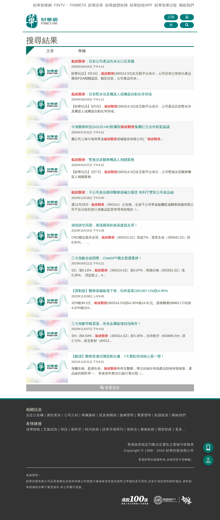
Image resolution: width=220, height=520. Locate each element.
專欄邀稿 (89, 415)
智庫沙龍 (166, 5)
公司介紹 (71, 415)
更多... (180, 429)
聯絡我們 (186, 5)
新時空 (76, 429)
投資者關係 (108, 415)
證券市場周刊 (112, 429)
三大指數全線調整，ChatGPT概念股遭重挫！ (106, 258)
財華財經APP (141, 5)
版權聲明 (127, 415)
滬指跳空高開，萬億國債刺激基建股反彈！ (104, 225)
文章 (50, 51)
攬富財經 (165, 429)
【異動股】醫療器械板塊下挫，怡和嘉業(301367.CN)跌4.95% (119, 291)
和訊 (64, 429)
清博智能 (33, 429)
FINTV (59, 5)
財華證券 (95, 5)
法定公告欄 (35, 415)
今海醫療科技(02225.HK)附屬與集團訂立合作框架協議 (120, 127)
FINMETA (78, 5)
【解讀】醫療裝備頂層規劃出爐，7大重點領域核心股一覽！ (117, 356)
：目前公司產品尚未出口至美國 (102, 61)
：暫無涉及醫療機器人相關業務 (102, 160)
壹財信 (132, 429)
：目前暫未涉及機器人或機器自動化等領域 (111, 94)
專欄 (82, 51)
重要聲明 (144, 415)
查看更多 (110, 388)
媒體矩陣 (116, 5)
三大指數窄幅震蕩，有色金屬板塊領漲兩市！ (106, 324)
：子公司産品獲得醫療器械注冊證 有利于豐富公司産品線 (122, 192)
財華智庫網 (42, 5)
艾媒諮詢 (50, 429)
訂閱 (171, 17)
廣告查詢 (54, 415)
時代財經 (92, 429)
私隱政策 (161, 415)
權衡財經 (148, 429)
